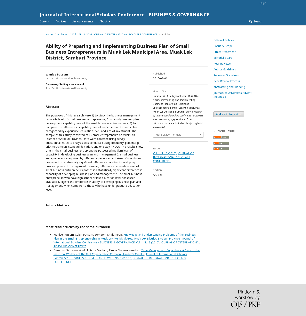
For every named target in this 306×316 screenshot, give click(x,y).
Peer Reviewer (222, 63)
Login (263, 3)
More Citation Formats (168, 134)
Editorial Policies (223, 40)
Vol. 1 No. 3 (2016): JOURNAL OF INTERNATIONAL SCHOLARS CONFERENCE (114, 34)
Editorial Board (222, 57)
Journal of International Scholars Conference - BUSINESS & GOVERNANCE (124, 14)
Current (44, 21)
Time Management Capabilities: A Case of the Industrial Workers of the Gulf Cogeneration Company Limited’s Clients (126, 252)
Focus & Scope (223, 46)
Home (49, 34)
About (104, 21)
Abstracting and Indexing (229, 87)
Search (257, 21)
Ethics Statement (224, 52)
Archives (61, 21)
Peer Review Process (226, 81)
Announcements (82, 21)
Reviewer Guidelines (226, 75)
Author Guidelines (224, 69)
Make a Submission (228, 114)
